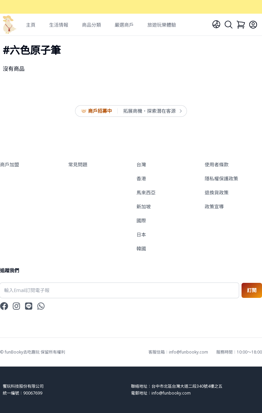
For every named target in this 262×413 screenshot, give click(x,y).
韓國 (141, 248)
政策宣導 (214, 206)
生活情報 (58, 25)
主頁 (30, 25)
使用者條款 (217, 164)
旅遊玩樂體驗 (161, 25)
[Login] (253, 24)
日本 (141, 234)
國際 (141, 220)
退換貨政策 (217, 192)
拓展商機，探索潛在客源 (152, 111)
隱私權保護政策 (221, 178)
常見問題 (77, 164)
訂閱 (252, 290)
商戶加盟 (9, 164)
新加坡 (143, 206)
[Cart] (241, 24)
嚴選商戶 (124, 25)
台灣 (141, 164)
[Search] (228, 24)
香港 (141, 178)
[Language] (216, 24)
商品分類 (91, 25)
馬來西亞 (146, 192)
